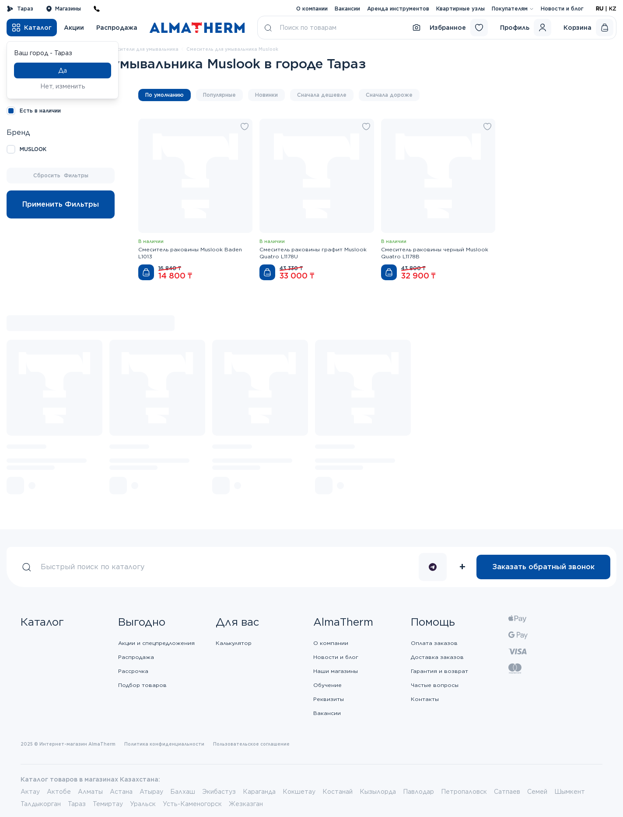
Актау (30, 791)
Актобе (59, 791)
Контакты (425, 699)
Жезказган (246, 803)
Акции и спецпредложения (156, 643)
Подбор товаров (142, 685)
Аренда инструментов (398, 8)
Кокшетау (299, 791)
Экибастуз (219, 791)
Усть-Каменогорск (192, 803)
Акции (74, 27)
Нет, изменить (62, 86)
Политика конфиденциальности (164, 744)
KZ (612, 8)
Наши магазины (335, 671)
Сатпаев (507, 791)
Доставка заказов (437, 657)
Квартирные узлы (460, 8)
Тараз (20, 8)
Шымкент (569, 791)
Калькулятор (234, 643)
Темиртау (108, 803)
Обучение (327, 685)
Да (62, 70)
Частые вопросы (434, 685)
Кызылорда (378, 791)
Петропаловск (464, 791)
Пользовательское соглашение (251, 744)
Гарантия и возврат (439, 671)
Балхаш (182, 791)
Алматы (90, 791)
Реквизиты (328, 699)
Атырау (151, 791)
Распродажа (116, 27)
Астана (121, 791)
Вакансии (347, 8)
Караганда (259, 791)
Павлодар (418, 791)
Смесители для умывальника (142, 49)
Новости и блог (562, 8)
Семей (537, 791)
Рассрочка (133, 671)
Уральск (143, 803)
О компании (312, 8)
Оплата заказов (434, 643)
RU (599, 8)
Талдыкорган (41, 803)
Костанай (337, 791)
